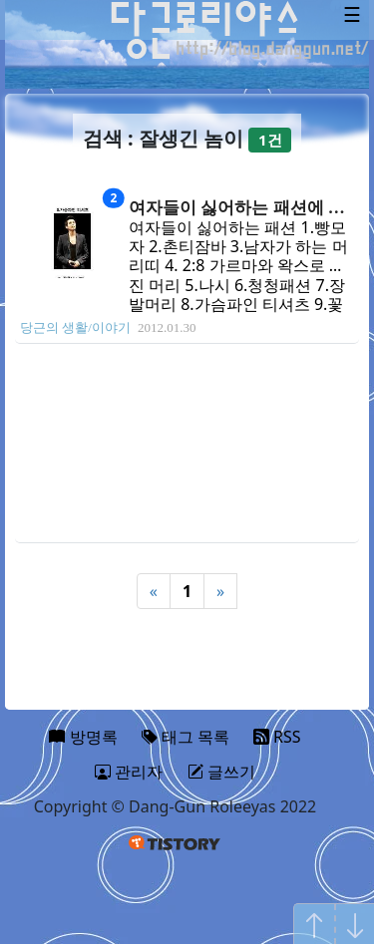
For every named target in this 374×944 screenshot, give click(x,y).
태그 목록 (185, 737)
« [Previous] (154, 591)
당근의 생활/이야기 (75, 327)
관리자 (129, 772)
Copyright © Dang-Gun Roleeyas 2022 (175, 806)
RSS (277, 737)
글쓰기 (221, 772)
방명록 (83, 737)
